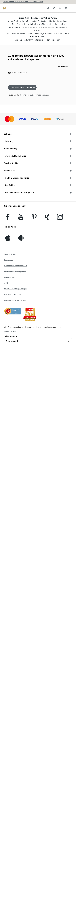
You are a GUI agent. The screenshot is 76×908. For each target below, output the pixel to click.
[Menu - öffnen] (71, 8)
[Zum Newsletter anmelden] (22, 87)
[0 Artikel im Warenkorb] (66, 8)
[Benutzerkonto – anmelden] (60, 8)
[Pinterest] (34, 218)
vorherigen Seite (29, 27)
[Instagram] (60, 218)
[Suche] (48, 8)
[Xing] (46, 218)
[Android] (20, 239)
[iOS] (7, 239)
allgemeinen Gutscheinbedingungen (34, 95)
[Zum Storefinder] (54, 8)
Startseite (63, 27)
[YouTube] (20, 218)
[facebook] (7, 218)
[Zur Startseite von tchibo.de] (4, 8)
